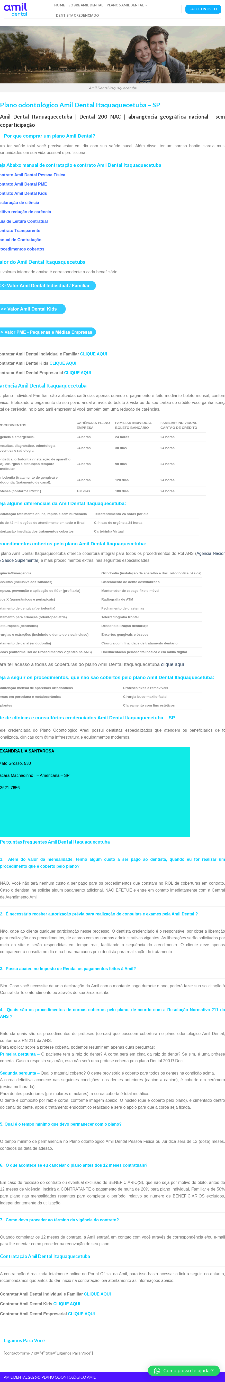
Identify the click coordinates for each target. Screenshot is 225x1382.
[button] (184, 1371)
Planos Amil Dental (127, 5)
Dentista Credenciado (77, 15)
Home (59, 5)
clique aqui (172, 664)
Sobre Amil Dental (85, 5)
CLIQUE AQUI (93, 354)
